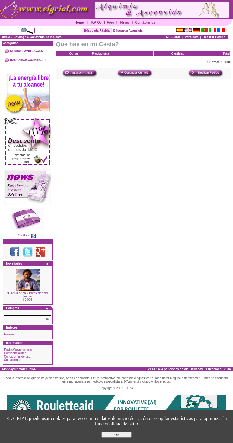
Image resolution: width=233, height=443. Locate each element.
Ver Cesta (192, 37)
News (124, 22)
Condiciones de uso (17, 356)
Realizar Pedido (214, 37)
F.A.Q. (96, 22)
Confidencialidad (15, 353)
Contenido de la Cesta (46, 37)
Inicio (6, 37)
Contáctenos (145, 22)
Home (79, 22)
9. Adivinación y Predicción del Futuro (27, 294)
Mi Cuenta (173, 37)
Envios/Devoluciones (18, 350)
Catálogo (20, 37)
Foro (110, 22)
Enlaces (9, 334)
